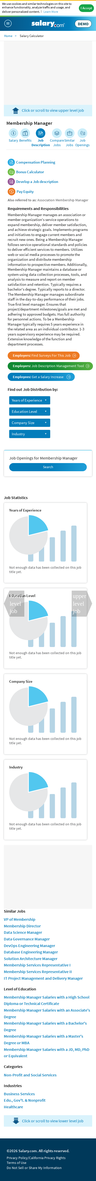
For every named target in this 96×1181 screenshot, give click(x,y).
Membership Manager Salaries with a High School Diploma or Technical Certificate (46, 1000)
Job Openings (82, 142)
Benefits (25, 140)
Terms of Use (16, 1162)
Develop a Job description (37, 181)
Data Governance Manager (27, 938)
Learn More (51, 12)
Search (48, 467)
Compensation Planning (35, 162)
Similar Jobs (69, 142)
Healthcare (13, 1106)
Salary (13, 140)
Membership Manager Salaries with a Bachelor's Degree (45, 1026)
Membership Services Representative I (37, 964)
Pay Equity (25, 191)
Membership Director (22, 925)
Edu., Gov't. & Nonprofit (25, 1100)
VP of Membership (19, 919)
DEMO (83, 23)
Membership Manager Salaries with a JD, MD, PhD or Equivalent (46, 1053)
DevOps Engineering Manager (29, 945)
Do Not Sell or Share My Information (34, 1167)
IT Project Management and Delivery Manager (43, 978)
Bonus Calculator (30, 172)
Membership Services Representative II (38, 971)
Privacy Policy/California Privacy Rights (36, 1157)
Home (8, 36)
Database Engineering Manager (31, 951)
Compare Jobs (57, 142)
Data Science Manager (23, 932)
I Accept (86, 8)
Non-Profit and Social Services (30, 1074)
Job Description (40, 142)
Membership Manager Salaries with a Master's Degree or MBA (43, 1039)
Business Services (19, 1093)
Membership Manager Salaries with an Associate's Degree (47, 1013)
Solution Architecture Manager (30, 958)
